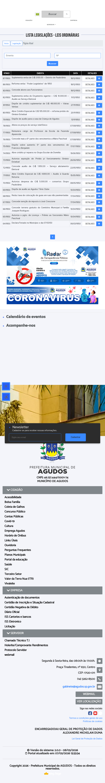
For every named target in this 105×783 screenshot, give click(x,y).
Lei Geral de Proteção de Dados (87, 738)
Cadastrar (75, 437)
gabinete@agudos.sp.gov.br (79, 686)
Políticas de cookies (92, 721)
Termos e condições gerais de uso (85, 718)
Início (6, 43)
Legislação (16, 43)
